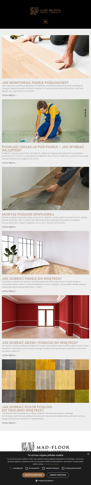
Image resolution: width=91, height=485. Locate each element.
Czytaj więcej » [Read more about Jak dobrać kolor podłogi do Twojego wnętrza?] (9, 423)
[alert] (45, 468)
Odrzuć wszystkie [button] (58, 475)
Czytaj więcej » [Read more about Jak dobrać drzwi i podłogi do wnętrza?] (9, 355)
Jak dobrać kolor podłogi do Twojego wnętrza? (27, 409)
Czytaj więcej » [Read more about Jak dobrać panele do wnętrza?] (9, 291)
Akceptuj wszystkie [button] (33, 475)
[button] (46, 21)
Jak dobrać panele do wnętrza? (32, 278)
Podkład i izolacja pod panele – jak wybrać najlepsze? (43, 149)
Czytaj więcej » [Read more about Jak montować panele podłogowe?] (9, 95)
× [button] (88, 454)
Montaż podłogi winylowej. (28, 214)
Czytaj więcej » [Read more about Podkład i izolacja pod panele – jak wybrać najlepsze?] (9, 163)
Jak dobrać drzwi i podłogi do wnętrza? (40, 342)
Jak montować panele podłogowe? (35, 82)
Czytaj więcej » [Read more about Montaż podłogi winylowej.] (9, 227)
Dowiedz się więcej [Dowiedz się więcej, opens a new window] (51, 464)
